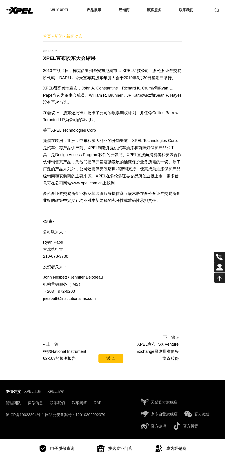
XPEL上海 (32, 391)
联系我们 (186, 10)
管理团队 (13, 403)
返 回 (111, 358)
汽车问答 (79, 403)
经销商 (124, 10)
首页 (47, 36)
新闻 (59, 36)
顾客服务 (154, 10)
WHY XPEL (60, 10)
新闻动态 (74, 36)
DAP (98, 403)
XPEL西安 (55, 391)
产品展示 (94, 10)
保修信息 (35, 403)
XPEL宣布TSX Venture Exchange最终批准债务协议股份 (157, 351)
